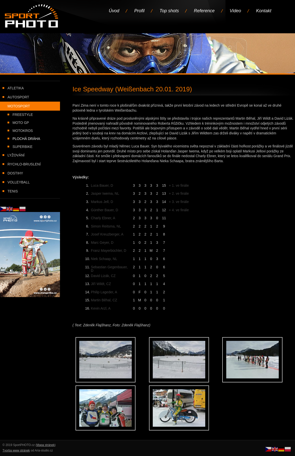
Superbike (22, 147)
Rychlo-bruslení (24, 164)
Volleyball (19, 182)
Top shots (169, 10)
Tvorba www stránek (16, 450)
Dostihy (15, 173)
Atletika (16, 88)
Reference (204, 10)
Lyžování (16, 155)
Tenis (13, 191)
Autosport (18, 97)
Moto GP (20, 123)
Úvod (114, 10)
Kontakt (263, 10)
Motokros (22, 131)
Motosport (19, 106)
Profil (139, 10)
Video (235, 10)
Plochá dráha (26, 139)
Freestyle (22, 115)
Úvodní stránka (31, 16)
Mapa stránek (45, 445)
